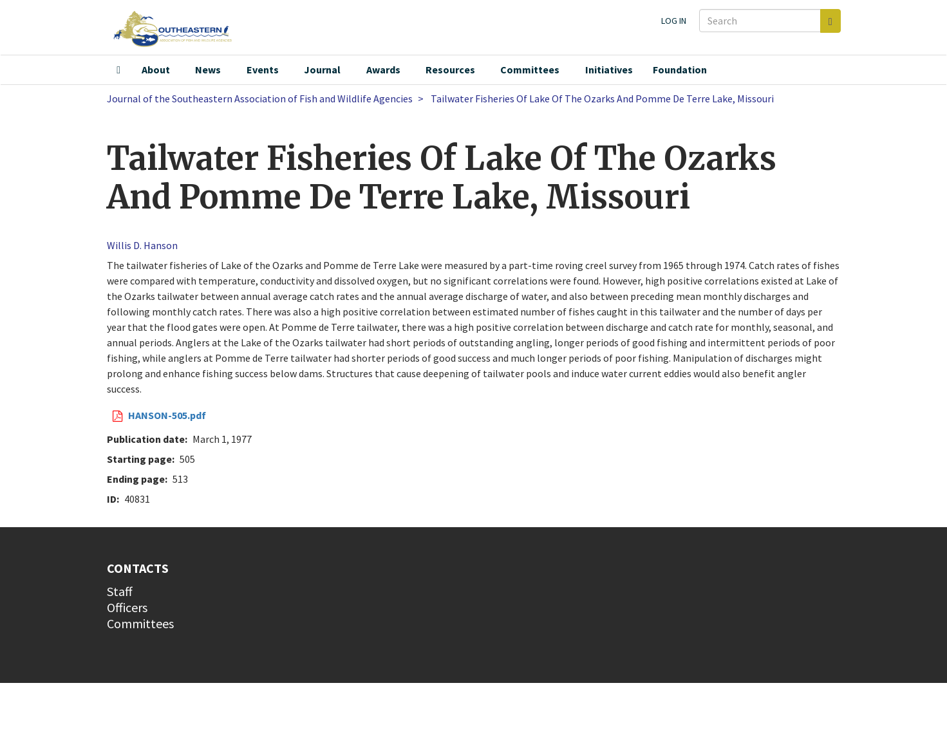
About (156, 69)
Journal (322, 69)
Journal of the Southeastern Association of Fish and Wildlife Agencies (260, 98)
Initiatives (609, 69)
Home (118, 70)
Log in (673, 20)
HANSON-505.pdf (167, 415)
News (208, 69)
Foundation (680, 69)
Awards (383, 69)
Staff (120, 591)
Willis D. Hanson (142, 245)
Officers (127, 607)
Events (263, 69)
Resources (450, 69)
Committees (529, 69)
